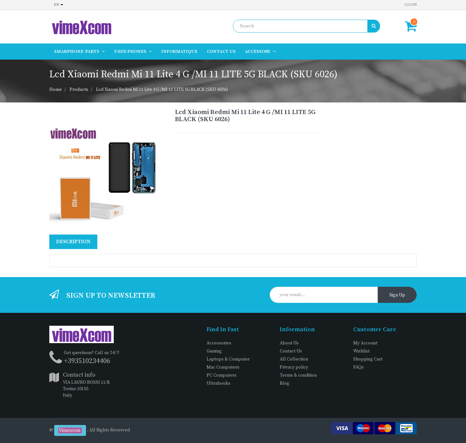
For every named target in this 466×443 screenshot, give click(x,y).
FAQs (358, 367)
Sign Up (397, 295)
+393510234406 (87, 361)
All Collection (294, 359)
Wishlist (361, 351)
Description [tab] (73, 241)
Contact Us (291, 351)
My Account (365, 343)
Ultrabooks (218, 383)
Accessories (219, 343)
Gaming (214, 351)
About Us (289, 343)
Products (79, 89)
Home (55, 89)
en (58, 4)
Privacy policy (294, 367)
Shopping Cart (368, 359)
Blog (284, 383)
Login (410, 4)
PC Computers (222, 375)
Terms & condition (298, 375)
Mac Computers (223, 367)
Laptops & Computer (228, 359)
